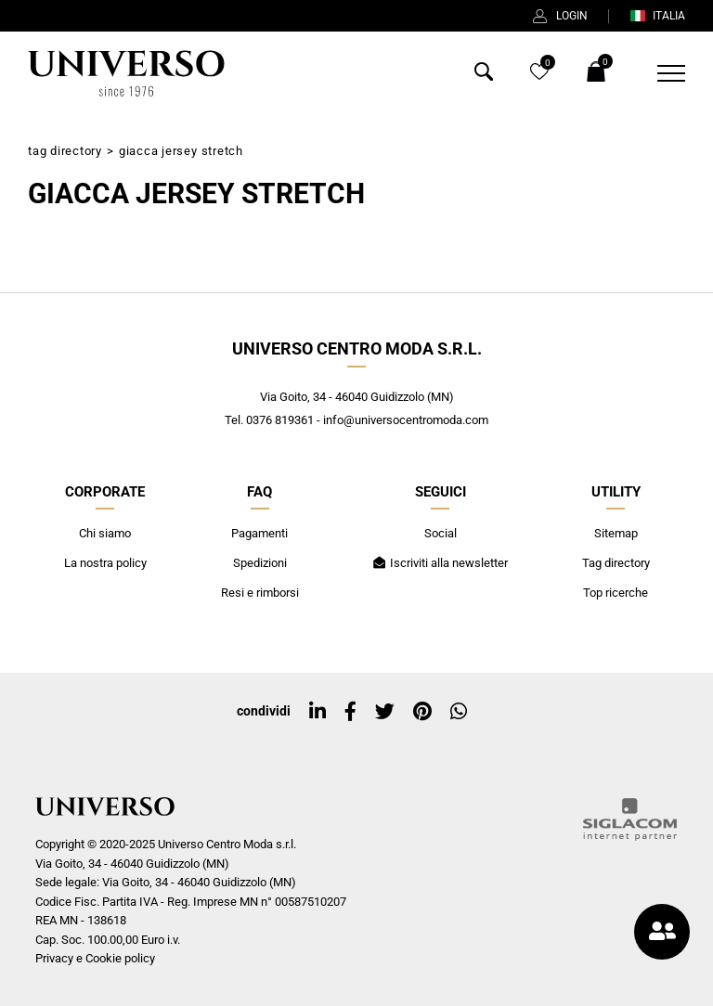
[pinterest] (422, 712)
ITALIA (657, 15)
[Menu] (659, 73)
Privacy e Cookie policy (95, 958)
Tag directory (65, 151)
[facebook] (350, 712)
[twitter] (385, 712)
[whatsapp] (458, 712)
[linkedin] (317, 712)
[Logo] (126, 73)
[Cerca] (483, 75)
